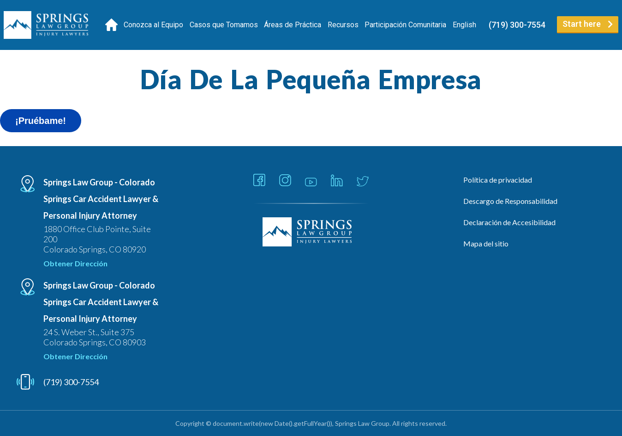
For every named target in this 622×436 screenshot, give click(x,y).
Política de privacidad (497, 179)
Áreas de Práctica (292, 24)
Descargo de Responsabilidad (510, 201)
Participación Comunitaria (405, 24)
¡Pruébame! (40, 121)
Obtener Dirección (75, 263)
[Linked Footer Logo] (311, 232)
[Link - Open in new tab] (259, 181)
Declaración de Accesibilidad (509, 222)
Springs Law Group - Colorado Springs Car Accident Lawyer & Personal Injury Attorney (100, 199)
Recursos (343, 24)
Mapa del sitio (485, 243)
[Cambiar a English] (464, 24)
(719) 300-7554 (517, 25)
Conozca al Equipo (153, 24)
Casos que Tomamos (224, 24)
